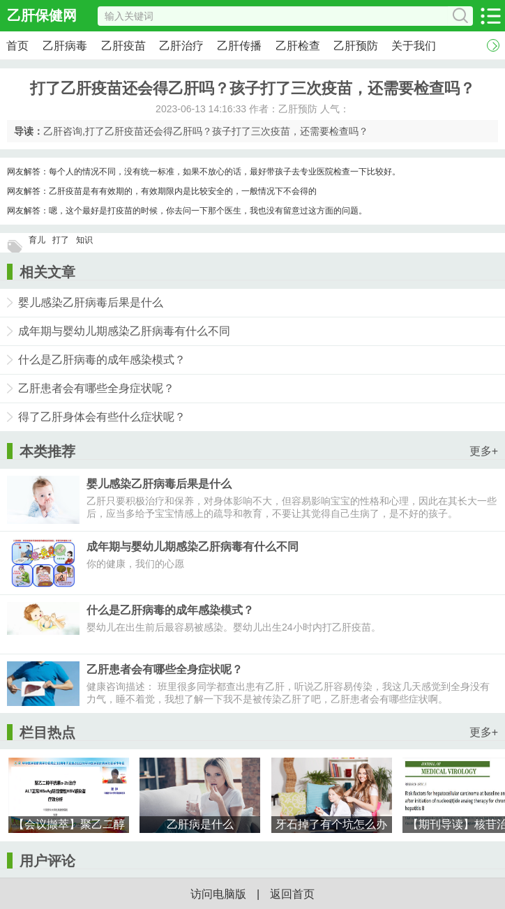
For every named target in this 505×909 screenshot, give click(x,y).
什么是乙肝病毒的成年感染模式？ (102, 360)
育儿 (37, 240)
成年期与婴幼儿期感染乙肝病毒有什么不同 (124, 331)
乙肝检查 (298, 46)
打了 (60, 240)
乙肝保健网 (42, 15)
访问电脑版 (218, 894)
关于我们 (413, 46)
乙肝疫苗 (123, 46)
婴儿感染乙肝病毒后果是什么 (90, 302)
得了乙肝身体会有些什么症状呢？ (102, 417)
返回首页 (292, 894)
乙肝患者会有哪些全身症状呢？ (96, 388)
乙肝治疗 (181, 46)
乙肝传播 (239, 46)
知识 (84, 240)
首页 (17, 46)
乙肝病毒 (65, 46)
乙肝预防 (355, 46)
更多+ (483, 451)
